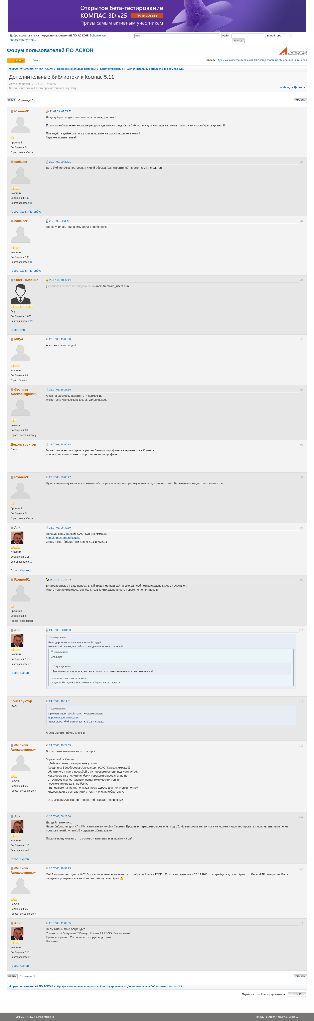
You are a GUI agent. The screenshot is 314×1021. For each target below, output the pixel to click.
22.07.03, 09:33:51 (60, 220)
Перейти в (248, 994)
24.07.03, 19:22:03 (60, 745)
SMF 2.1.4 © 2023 (25, 1016)
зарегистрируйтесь (22, 39)
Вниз (11, 100)
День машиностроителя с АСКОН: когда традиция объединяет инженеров (262, 60)
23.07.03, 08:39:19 (60, 527)
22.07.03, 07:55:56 (60, 111)
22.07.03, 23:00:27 (60, 477)
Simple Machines (45, 1016)
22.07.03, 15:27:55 (60, 389)
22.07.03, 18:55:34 (60, 444)
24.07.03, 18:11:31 (60, 701)
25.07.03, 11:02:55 (60, 923)
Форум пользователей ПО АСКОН (50, 50)
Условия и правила (276, 1016)
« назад (285, 87)
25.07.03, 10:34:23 (60, 868)
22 (31, 321)
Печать (300, 100)
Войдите (95, 35)
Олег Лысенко (26, 280)
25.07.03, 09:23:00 (60, 816)
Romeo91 (22, 111)
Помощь (259, 1016)
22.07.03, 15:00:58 (60, 339)
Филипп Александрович (24, 391)
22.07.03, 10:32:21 (60, 279)
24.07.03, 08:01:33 (60, 630)
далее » (299, 87)
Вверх (12, 976)
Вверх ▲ (293, 1016)
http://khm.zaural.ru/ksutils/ (63, 537)
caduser (20, 162)
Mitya (18, 339)
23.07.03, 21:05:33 (60, 579)
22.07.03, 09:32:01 (60, 161)
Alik (17, 528)
